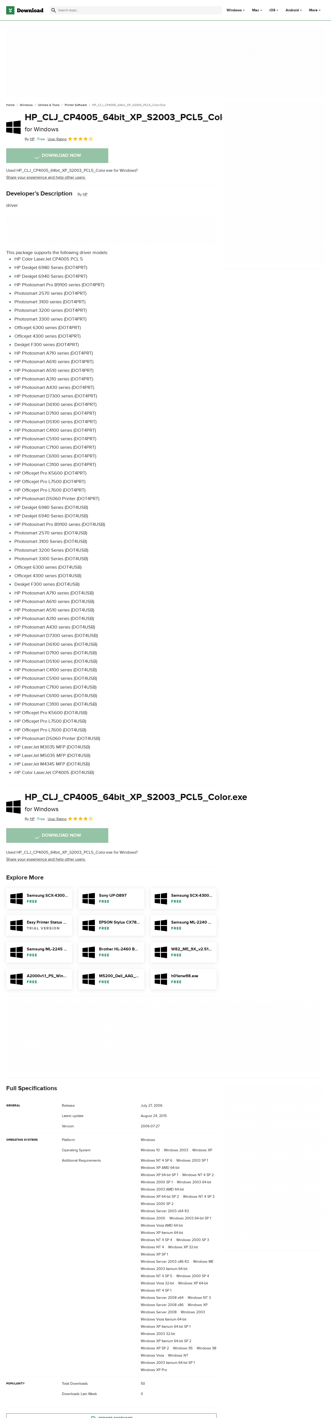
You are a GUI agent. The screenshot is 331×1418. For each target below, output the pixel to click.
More (315, 10)
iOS (272, 10)
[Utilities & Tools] (49, 105)
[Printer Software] (76, 105)
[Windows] (26, 105)
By (30, 139)
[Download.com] (24, 10)
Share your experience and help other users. (46, 177)
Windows (234, 10)
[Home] (10, 105)
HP (85, 194)
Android (292, 10)
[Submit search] (53, 10)
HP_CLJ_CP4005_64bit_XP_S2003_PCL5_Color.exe (136, 122)
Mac (255, 10)
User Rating (70, 138)
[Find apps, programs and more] (135, 10)
